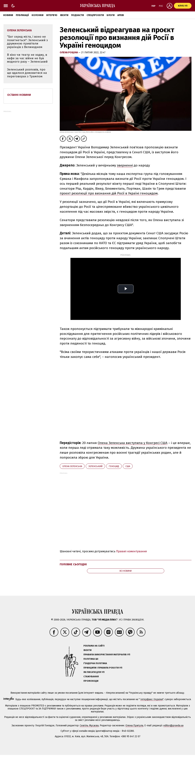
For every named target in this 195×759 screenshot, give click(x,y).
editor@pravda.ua (173, 725)
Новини (8, 15)
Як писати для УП (94, 672)
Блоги (111, 15)
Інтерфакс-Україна (151, 699)
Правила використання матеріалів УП (106, 654)
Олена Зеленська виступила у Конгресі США (132, 443)
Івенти (64, 15)
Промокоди (90, 681)
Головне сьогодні (73, 564)
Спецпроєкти (95, 15)
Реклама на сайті (94, 645)
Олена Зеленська (72, 466)
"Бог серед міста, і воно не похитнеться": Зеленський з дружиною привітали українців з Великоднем (27, 42)
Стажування (91, 676)
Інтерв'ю (51, 15)
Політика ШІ (90, 659)
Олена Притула (134, 725)
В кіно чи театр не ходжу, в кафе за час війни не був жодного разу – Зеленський (27, 58)
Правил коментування (131, 551)
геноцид (114, 466)
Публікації (22, 15)
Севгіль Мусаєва (89, 725)
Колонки (37, 15)
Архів (120, 15)
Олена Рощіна (69, 52)
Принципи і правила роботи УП (102, 667)
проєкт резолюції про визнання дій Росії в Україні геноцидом (109, 193)
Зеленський (95, 466)
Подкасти (77, 15)
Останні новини (19, 95)
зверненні (125, 165)
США (127, 466)
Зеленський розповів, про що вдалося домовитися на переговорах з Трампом (27, 73)
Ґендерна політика (95, 663)
